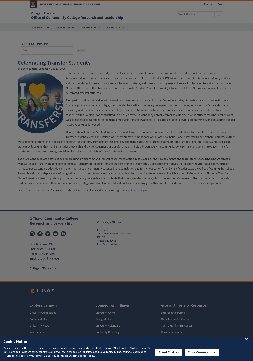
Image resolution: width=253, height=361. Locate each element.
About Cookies (169, 352)
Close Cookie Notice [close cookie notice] (202, 352)
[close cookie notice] (246, 340)
